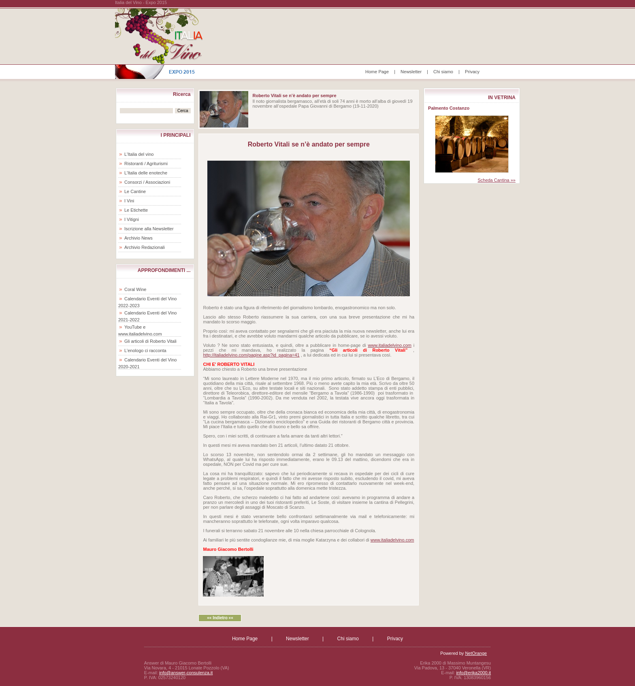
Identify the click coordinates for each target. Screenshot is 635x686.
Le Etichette (136, 210)
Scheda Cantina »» (496, 180)
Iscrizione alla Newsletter (149, 228)
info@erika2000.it (473, 672)
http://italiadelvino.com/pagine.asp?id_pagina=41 (251, 355)
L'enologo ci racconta (145, 350)
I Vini (129, 200)
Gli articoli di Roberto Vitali (150, 341)
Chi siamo (443, 71)
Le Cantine (135, 191)
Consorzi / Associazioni (147, 182)
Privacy (472, 71)
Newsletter (411, 71)
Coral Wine (135, 289)
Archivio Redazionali (144, 247)
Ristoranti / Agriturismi (146, 163)
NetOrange (476, 653)
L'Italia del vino (138, 154)
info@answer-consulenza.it (186, 672)
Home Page (377, 71)
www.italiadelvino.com (389, 345)
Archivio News (138, 238)
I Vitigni (131, 219)
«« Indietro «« (220, 618)
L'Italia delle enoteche (145, 172)
